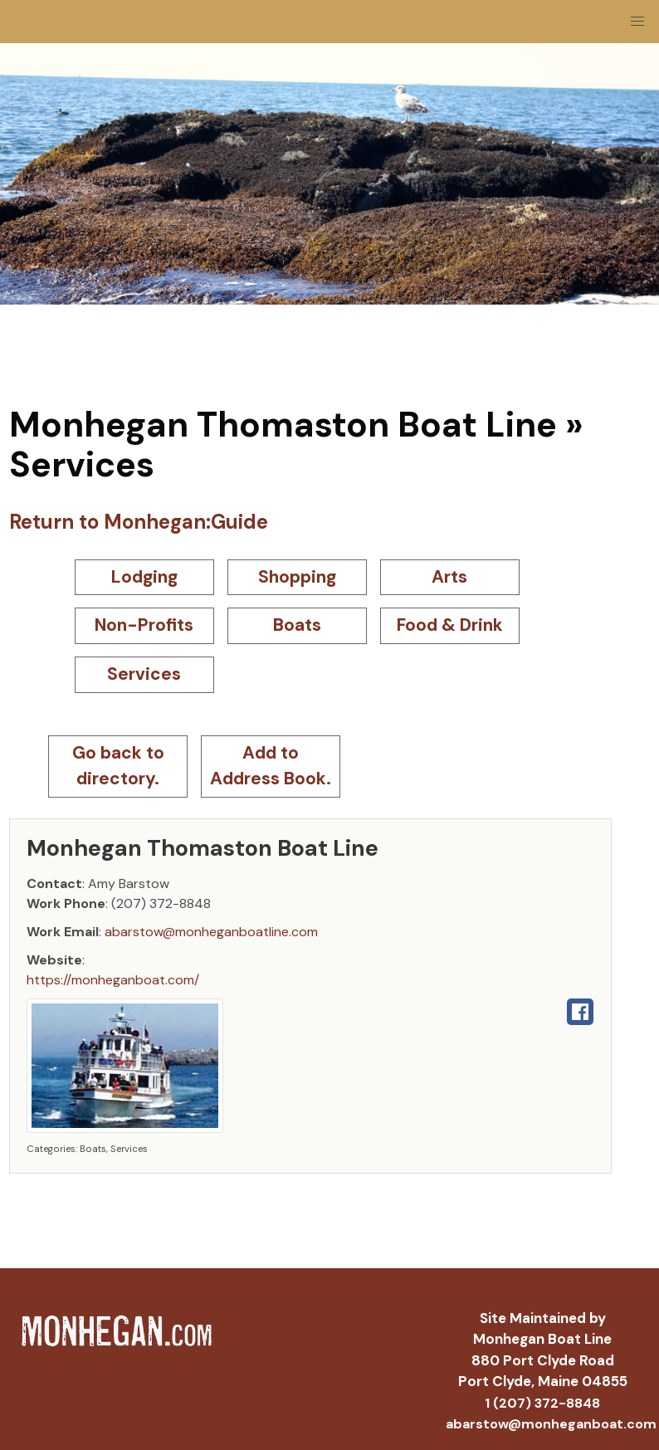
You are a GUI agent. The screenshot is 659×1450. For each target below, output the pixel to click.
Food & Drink (450, 625)
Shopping (297, 576)
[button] (637, 21)
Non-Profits (144, 625)
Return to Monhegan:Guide (138, 522)
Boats (297, 625)
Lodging (144, 576)
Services (144, 674)
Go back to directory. (118, 766)
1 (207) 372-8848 (542, 1403)
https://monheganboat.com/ (113, 980)
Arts (449, 576)
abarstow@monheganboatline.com (211, 931)
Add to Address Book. (270, 766)
